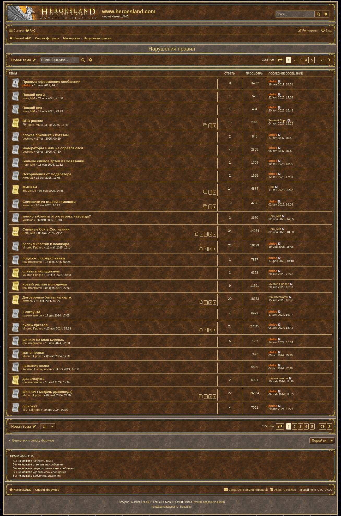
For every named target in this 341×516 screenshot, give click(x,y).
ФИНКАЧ (29, 187)
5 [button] (312, 60)
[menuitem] (30, 30)
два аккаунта (33, 379)
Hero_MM (28, 98)
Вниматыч (29, 190)
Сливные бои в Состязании (46, 229)
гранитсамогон (32, 261)
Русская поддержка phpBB (209, 502)
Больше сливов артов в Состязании (53, 161)
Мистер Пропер (32, 247)
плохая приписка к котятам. (46, 135)
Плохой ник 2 (33, 95)
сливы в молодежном (41, 271)
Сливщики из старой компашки (49, 202)
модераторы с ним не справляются (52, 148)
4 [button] (306, 60)
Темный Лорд (277, 120)
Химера (27, 177)
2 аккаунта (31, 312)
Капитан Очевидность (37, 369)
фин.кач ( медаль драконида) (47, 392)
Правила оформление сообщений (51, 82)
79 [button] (323, 60)
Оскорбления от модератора (46, 174)
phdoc (26, 85)
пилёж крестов (34, 325)
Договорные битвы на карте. (47, 297)
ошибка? (29, 406)
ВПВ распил (32, 121)
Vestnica (27, 138)
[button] (280, 60)
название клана (35, 366)
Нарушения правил (171, 49)
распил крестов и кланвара (45, 244)
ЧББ (271, 186)
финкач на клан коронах (43, 339)
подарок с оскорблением (43, 258)
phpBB (147, 502)
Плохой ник (32, 108)
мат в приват (33, 353)
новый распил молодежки (44, 284)
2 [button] (294, 60)
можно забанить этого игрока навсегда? (56, 216)
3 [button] (300, 60)
